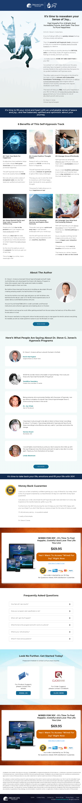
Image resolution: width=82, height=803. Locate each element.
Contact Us (50, 797)
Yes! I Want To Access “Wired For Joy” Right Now (56, 557)
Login (77, 797)
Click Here (59, 693)
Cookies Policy (41, 797)
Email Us (23, 693)
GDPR (32, 797)
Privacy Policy (70, 797)
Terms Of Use (59, 797)
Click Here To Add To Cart (56, 563)
